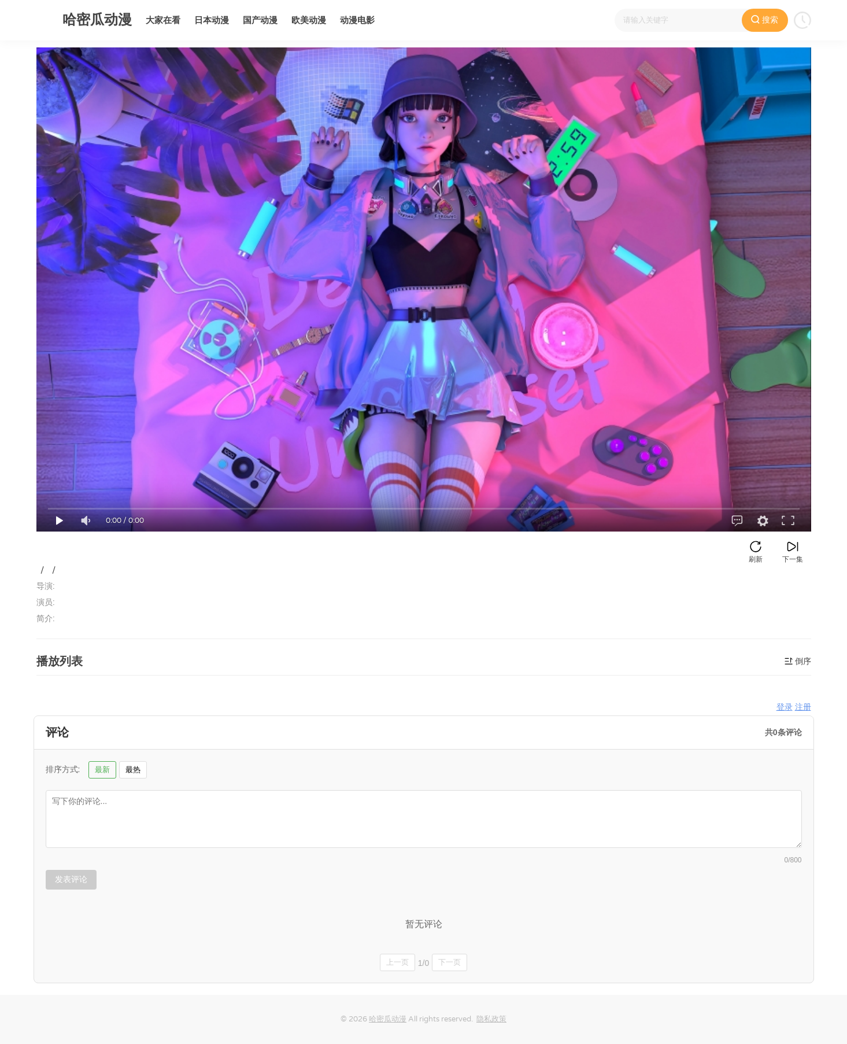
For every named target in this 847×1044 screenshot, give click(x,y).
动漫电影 (357, 20)
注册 (803, 707)
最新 (102, 769)
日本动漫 (211, 20)
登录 (784, 707)
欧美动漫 (308, 20)
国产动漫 (260, 20)
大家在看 (163, 20)
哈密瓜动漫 (387, 1019)
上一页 (397, 962)
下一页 (449, 962)
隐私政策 (491, 1019)
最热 (132, 769)
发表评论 (71, 879)
